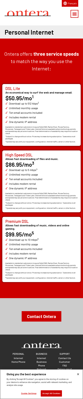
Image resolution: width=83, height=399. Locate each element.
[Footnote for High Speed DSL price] (33, 164)
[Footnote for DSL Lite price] (33, 98)
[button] (74, 14)
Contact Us (64, 358)
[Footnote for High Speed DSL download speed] (37, 170)
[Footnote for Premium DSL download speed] (38, 239)
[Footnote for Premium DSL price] (33, 234)
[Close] (78, 376)
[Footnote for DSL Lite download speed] (38, 103)
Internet (18, 358)
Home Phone (18, 361)
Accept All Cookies (51, 395)
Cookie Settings (28, 395)
